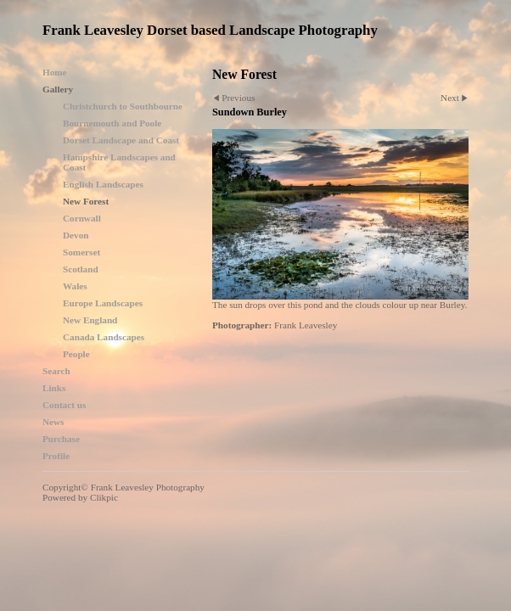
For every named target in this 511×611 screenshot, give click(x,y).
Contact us (64, 405)
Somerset (81, 252)
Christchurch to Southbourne (122, 106)
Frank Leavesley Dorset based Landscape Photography (210, 30)
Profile (56, 456)
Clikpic (104, 497)
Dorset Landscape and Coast (121, 140)
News (53, 422)
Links (53, 388)
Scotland (80, 269)
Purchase (61, 439)
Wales (75, 286)
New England (90, 320)
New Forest (86, 201)
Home (54, 72)
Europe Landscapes (103, 303)
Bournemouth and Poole (112, 123)
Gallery (57, 89)
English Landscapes (103, 184)
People (76, 354)
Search (56, 371)
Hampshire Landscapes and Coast (119, 162)
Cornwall (82, 218)
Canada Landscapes (103, 337)
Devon (75, 235)
